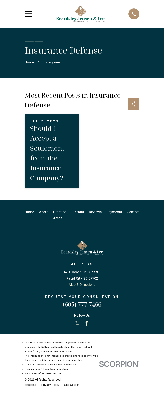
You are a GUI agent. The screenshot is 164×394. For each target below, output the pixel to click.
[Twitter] (77, 323)
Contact (133, 212)
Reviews (95, 212)
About (43, 212)
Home (29, 212)
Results (78, 212)
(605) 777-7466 (82, 304)
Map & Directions (82, 285)
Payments (114, 212)
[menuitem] (30, 385)
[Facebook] (86, 323)
